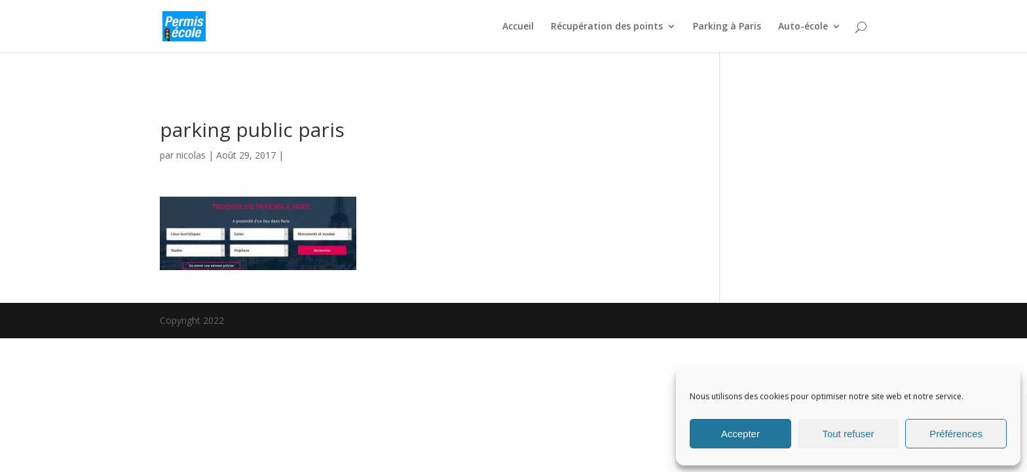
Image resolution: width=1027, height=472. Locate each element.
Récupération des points (607, 27)
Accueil (518, 27)
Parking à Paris (727, 27)
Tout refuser (848, 433)
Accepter (740, 433)
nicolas (191, 155)
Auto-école (803, 27)
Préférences (955, 433)
